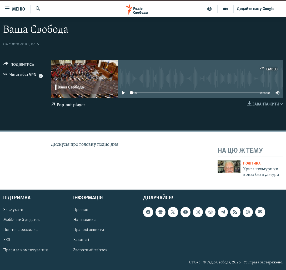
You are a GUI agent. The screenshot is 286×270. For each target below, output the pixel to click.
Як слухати (13, 210)
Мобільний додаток (21, 220)
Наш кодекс (84, 220)
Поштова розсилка (20, 230)
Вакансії (81, 240)
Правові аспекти (88, 230)
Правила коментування (25, 250)
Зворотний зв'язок (90, 250)
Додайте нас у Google (255, 9)
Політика (251, 164)
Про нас (80, 210)
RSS (6, 240)
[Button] (18, 65)
